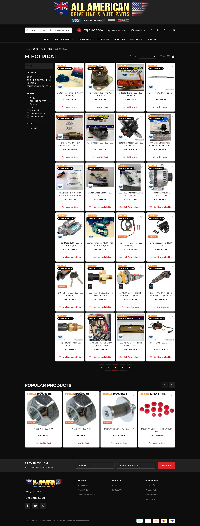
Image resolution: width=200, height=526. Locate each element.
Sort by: (133, 56)
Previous (164, 385)
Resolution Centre (86, 494)
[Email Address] (136, 465)
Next (172, 385)
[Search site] (27, 30)
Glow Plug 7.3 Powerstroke (161, 93)
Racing (152, 39)
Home (47, 39)
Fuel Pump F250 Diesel (160, 343)
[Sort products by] (147, 56)
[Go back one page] (101, 368)
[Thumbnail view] (173, 56)
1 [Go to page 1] (108, 367)
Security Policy (152, 494)
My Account (83, 485)
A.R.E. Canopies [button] (63, 39)
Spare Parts (85, 39)
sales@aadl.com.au (33, 491)
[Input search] (48, 30)
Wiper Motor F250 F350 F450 (100, 143)
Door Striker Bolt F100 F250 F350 (119, 429)
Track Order (83, 490)
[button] (154, 30)
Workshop (103, 39)
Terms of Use (151, 485)
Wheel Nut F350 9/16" (43, 429)
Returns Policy (152, 499)
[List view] (168, 56)
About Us (119, 39)
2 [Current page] (115, 367)
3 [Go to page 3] (122, 367)
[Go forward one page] (129, 368)
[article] (43, 420)
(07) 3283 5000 (35, 497)
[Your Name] (95, 465)
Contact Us (136, 39)
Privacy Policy (151, 490)
